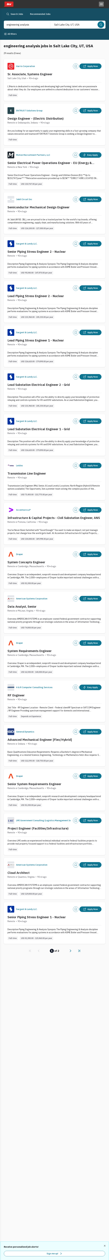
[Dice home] (8, 4)
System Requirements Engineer (30, 651)
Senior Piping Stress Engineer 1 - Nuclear (37, 917)
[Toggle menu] (101, 4)
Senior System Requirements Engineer (34, 784)
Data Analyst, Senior (22, 606)
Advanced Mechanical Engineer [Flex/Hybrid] (40, 740)
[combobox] (24, 24)
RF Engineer (16, 695)
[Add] (75, 66)
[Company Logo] (11, 66)
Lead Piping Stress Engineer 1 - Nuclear (36, 340)
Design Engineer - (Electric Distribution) (36, 118)
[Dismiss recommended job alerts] (105, 1245)
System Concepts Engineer (26, 562)
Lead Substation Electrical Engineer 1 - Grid (39, 429)
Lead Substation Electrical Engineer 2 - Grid (39, 385)
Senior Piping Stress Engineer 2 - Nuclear (37, 252)
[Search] (101, 24)
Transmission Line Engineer (27, 473)
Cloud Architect (19, 873)
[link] (30, 951)
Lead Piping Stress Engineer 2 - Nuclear (36, 296)
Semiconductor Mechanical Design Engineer (39, 207)
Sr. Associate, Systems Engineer (30, 74)
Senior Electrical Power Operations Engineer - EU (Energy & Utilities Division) (50, 163)
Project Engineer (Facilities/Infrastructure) (38, 828)
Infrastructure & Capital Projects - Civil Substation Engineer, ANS (54, 518)
